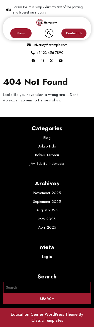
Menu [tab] (21, 33)
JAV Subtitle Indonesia (47, 163)
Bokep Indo (47, 146)
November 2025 (47, 193)
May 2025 (47, 219)
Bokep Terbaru (47, 155)
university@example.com (50, 44)
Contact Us (74, 33)
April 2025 (47, 227)
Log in (47, 256)
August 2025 (47, 210)
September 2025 (47, 201)
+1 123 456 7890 (50, 52)
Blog (47, 137)
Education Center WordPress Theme (45, 314)
